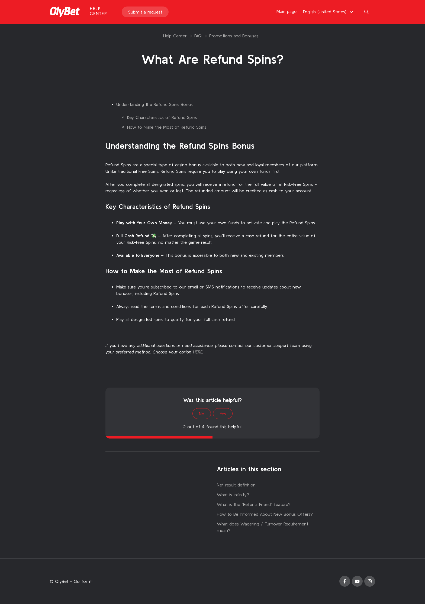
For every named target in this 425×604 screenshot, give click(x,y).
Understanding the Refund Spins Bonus (154, 104)
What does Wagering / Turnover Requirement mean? (262, 527)
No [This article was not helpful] (201, 413)
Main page (286, 11)
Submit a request (145, 11)
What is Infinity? (233, 494)
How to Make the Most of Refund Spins (166, 127)
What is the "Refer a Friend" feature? (254, 504)
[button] (329, 11)
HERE (197, 351)
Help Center (175, 35)
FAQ (198, 35)
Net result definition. (236, 484)
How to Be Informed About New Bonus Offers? (265, 514)
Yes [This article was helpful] (223, 413)
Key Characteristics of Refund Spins (162, 117)
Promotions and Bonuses (234, 35)
